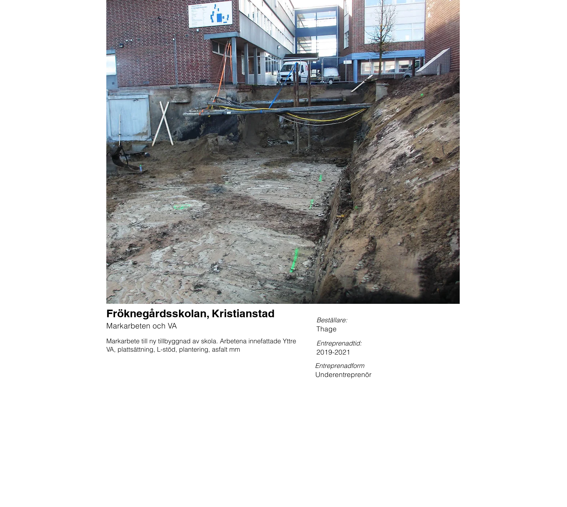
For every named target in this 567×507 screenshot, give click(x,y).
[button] (283, 152)
